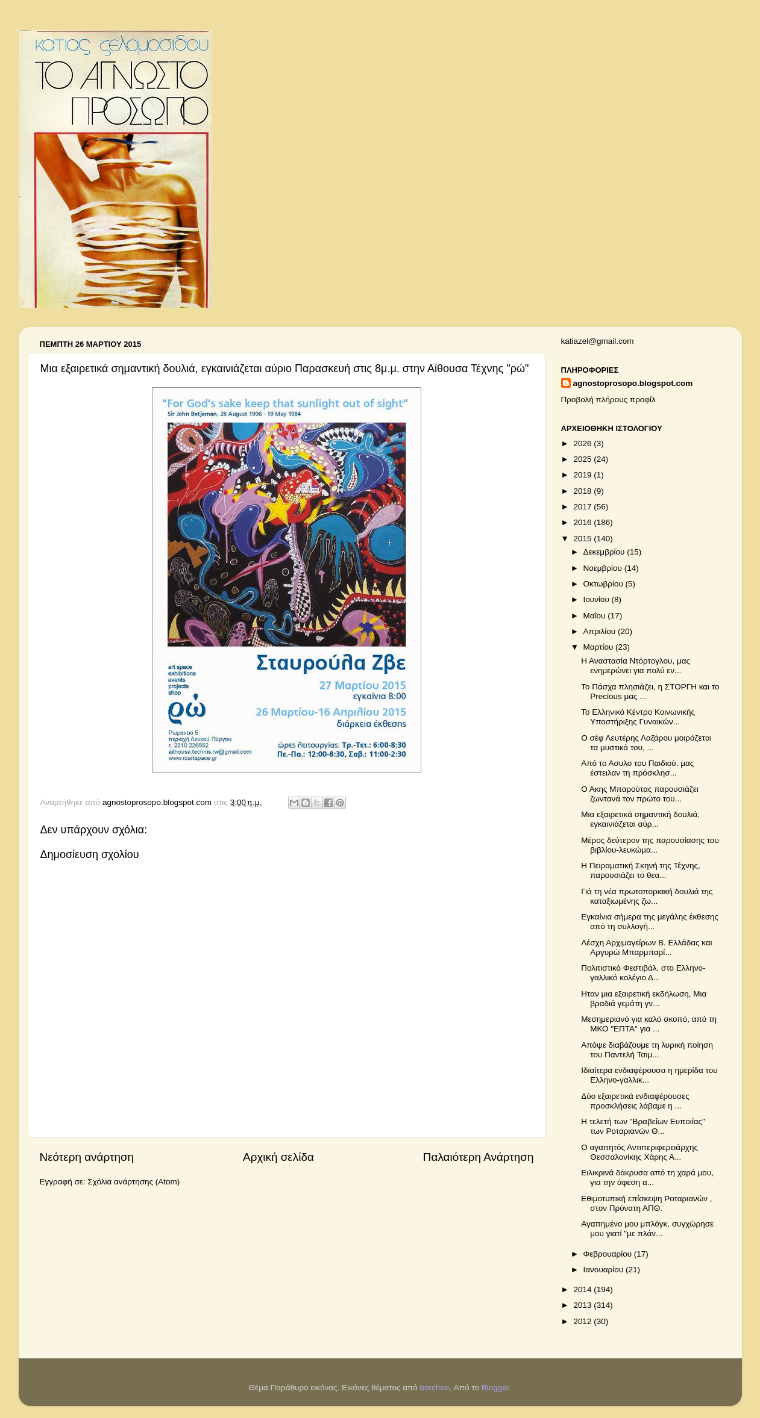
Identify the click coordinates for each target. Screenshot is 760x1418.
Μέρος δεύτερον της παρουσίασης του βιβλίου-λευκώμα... (650, 845)
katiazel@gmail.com (597, 341)
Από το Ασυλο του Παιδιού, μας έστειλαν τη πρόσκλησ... (637, 768)
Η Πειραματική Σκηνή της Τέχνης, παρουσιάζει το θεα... (640, 870)
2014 (583, 1289)
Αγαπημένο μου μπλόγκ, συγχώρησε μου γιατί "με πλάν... (647, 1228)
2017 (583, 506)
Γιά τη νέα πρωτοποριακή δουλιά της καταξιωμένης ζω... (646, 896)
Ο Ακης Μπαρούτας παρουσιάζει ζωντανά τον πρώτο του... (640, 794)
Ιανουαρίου (604, 1269)
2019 (583, 474)
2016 (583, 522)
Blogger (495, 1387)
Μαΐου (595, 615)
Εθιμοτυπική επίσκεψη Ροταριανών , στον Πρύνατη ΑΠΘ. (646, 1203)
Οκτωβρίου (604, 583)
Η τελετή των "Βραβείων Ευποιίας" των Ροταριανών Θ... (643, 1126)
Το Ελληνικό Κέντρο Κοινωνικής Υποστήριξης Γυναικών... (638, 716)
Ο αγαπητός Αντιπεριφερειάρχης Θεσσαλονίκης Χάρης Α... (639, 1152)
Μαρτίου (599, 646)
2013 (583, 1305)
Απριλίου (600, 631)
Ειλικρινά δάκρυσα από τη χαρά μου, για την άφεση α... (647, 1177)
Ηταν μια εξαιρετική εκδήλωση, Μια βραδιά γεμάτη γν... (643, 998)
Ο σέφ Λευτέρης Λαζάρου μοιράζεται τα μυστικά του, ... (646, 742)
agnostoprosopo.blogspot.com (633, 383)
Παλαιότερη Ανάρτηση (478, 1157)
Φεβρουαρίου (608, 1253)
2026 (583, 443)
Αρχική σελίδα (278, 1157)
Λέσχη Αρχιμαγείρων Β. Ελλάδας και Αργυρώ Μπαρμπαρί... (646, 947)
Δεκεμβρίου (605, 551)
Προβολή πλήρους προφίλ (608, 399)
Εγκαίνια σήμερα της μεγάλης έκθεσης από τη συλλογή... (649, 921)
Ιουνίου (597, 599)
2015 (583, 538)
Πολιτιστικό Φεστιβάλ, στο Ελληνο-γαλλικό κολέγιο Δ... (643, 972)
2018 (583, 491)
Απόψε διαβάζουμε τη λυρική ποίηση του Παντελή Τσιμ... (647, 1049)
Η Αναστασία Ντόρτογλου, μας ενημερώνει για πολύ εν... (635, 665)
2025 (583, 459)
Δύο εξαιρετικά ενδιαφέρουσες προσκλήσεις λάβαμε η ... (635, 1101)
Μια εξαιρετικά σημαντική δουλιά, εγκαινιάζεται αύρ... (640, 819)
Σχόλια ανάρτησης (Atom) (133, 1181)
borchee (435, 1387)
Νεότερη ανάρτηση (87, 1157)
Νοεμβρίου (603, 568)
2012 (583, 1321)
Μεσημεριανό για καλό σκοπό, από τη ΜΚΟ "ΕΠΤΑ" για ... (649, 1024)
